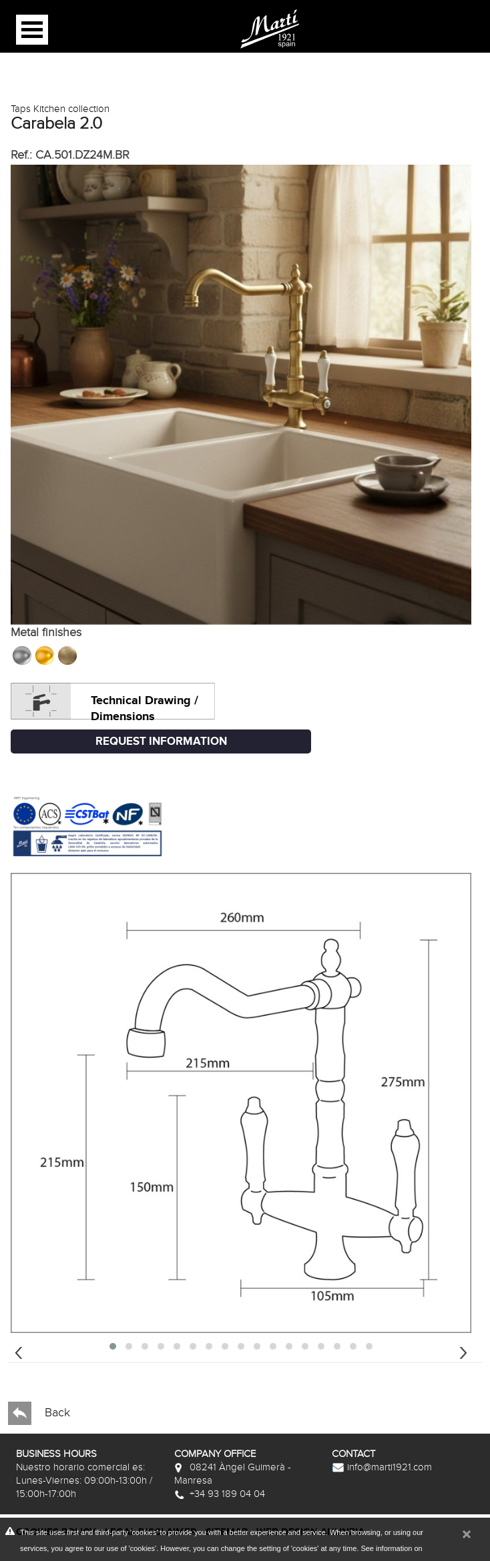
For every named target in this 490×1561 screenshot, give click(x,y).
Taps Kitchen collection (60, 109)
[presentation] (18, 1351)
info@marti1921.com (382, 1467)
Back (39, 1413)
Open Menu (32, 30)
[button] (113, 1346)
